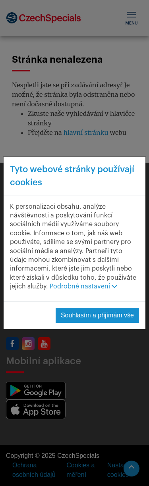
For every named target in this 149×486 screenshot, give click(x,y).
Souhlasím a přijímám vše (97, 315)
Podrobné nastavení (83, 286)
